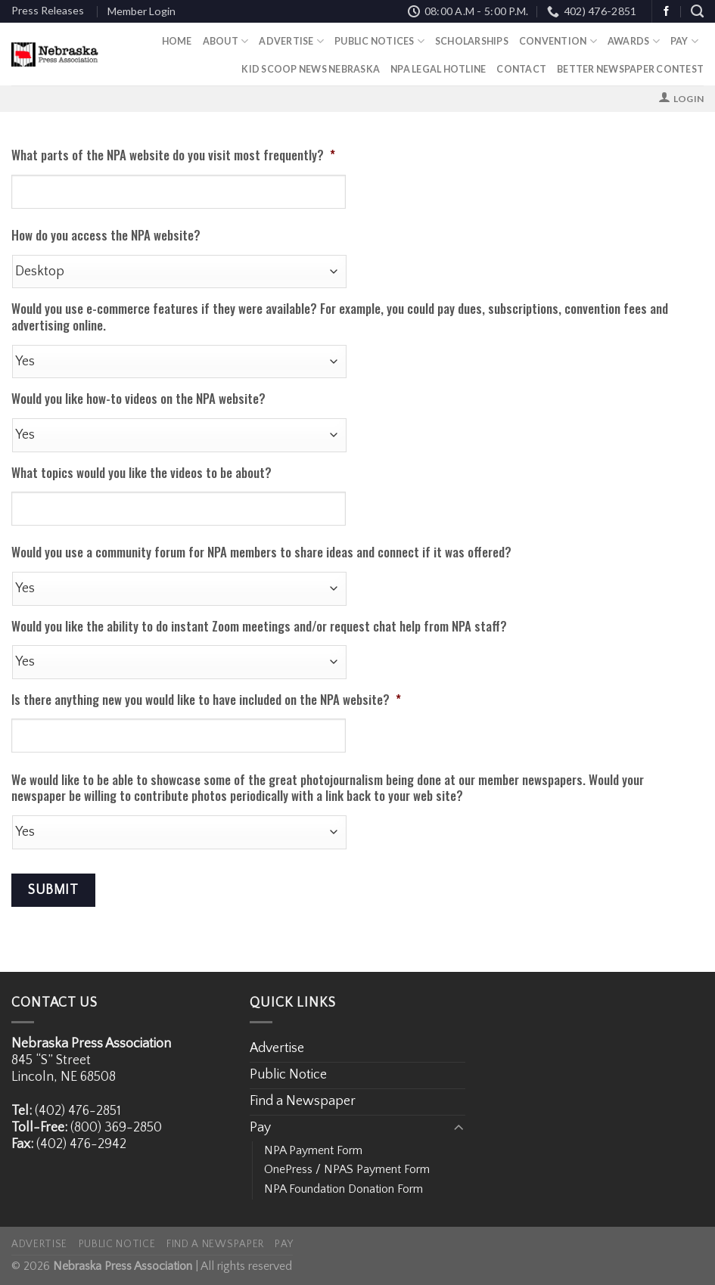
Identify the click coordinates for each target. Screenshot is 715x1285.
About (226, 41)
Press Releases (47, 10)
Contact (521, 69)
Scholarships (471, 41)
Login (688, 98)
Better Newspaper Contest (630, 69)
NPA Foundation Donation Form (343, 1189)
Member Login (141, 11)
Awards (634, 41)
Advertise (291, 41)
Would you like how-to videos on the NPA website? (138, 398)
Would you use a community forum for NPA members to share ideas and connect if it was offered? (261, 552)
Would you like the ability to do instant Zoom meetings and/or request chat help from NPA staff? (259, 626)
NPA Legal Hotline (438, 69)
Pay (684, 41)
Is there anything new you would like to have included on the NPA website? (206, 699)
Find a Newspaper (303, 1101)
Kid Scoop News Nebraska (310, 69)
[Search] (697, 11)
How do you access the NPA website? (106, 235)
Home (177, 41)
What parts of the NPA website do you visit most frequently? (173, 155)
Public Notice (288, 1074)
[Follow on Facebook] (666, 11)
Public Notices (379, 41)
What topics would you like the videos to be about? (141, 472)
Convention (558, 41)
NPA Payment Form (313, 1150)
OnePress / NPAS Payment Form (347, 1169)
